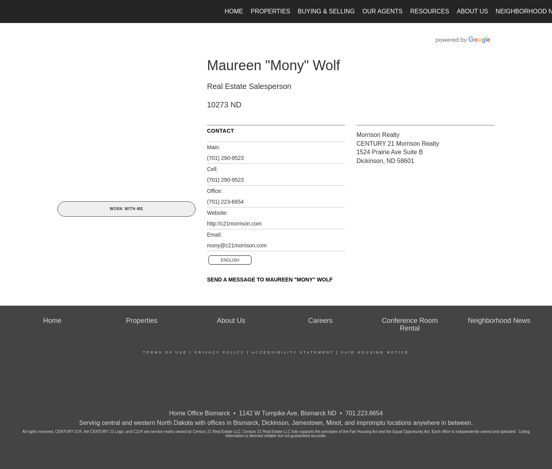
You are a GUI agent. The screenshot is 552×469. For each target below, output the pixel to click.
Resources (429, 11)
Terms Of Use (165, 352)
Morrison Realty (377, 135)
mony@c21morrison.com (237, 245)
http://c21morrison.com (234, 224)
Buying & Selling (326, 11)
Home (234, 11)
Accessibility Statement (293, 352)
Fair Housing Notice (375, 352)
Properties (270, 11)
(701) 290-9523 (225, 158)
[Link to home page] (10, 11)
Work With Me (126, 209)
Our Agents (382, 11)
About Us (472, 11)
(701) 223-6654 (225, 202)
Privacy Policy (220, 352)
